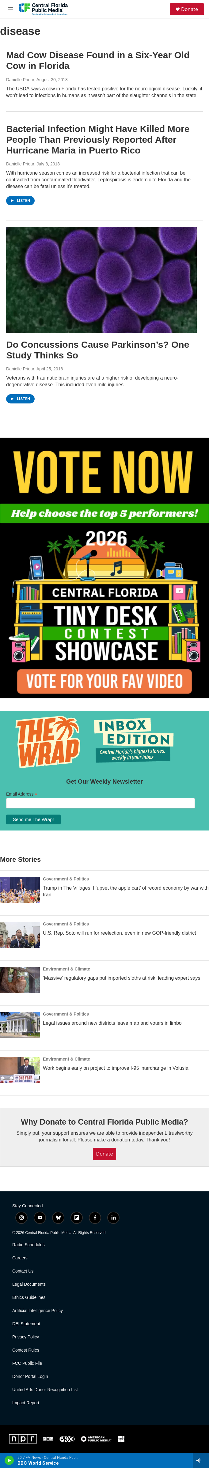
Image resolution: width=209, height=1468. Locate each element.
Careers (20, 1258)
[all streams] (201, 1460)
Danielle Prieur (20, 79)
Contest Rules (25, 1350)
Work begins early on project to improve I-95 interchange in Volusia (115, 1068)
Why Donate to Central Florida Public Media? (104, 1121)
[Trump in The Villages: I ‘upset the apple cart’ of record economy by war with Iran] (20, 890)
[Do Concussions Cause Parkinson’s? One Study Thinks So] (101, 280)
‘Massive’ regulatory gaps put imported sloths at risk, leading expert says (121, 978)
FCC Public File (27, 1363)
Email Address (21, 794)
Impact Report (25, 1403)
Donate (189, 9)
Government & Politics (66, 878)
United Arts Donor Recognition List (45, 1389)
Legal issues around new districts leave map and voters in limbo (112, 1023)
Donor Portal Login (30, 1376)
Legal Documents (29, 1284)
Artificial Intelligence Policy (37, 1310)
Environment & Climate (66, 969)
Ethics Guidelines (28, 1297)
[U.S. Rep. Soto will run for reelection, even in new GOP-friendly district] (20, 935)
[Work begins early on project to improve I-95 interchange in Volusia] (20, 1070)
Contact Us (22, 1271)
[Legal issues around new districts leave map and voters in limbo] (20, 1025)
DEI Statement (26, 1324)
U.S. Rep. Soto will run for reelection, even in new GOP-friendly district (119, 933)
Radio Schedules (28, 1245)
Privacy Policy (25, 1337)
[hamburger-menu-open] (10, 9)
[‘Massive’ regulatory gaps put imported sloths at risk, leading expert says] (20, 980)
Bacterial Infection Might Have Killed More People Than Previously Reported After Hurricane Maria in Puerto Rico (97, 139)
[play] (9, 1460)
